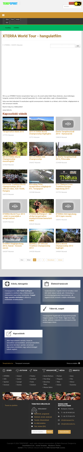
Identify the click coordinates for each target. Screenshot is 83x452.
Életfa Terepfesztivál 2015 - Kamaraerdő (65, 133)
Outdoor (33, 385)
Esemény (73, 385)
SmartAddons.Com (28, 445)
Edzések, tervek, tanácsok (43, 417)
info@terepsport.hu (67, 420)
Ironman (6, 385)
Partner (59, 376)
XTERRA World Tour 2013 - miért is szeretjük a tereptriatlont (14, 216)
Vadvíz (19, 379)
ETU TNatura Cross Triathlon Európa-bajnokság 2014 (64, 186)
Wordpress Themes (54, 445)
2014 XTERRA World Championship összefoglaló (11, 159)
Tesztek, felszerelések (41, 420)
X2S (5, 379)
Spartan (6, 382)
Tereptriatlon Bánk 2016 (13, 132)
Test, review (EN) (40, 426)
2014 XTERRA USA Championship (37, 158)
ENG (7, 22)
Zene (71, 376)
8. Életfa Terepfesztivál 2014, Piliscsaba (66, 158)
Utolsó (60, 260)
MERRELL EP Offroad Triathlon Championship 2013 (39, 246)
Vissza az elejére (73, 363)
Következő (51, 260)
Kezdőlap (8, 28)
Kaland (19, 376)
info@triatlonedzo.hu (68, 424)
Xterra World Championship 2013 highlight (64, 246)
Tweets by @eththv (11, 405)
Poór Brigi (47, 379)
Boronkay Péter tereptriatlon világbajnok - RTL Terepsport (40, 186)
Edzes (7, 19)
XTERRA (16, 28)
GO (78, 46)
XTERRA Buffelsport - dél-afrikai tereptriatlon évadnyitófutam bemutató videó (40, 217)
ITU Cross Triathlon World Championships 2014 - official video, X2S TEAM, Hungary (14, 187)
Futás (32, 382)
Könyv (72, 382)
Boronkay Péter (47, 383)
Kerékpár (33, 379)
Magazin (59, 379)
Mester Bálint (48, 387)
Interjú (17, 19)
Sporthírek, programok (41, 414)
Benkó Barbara (48, 376)
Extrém (19, 385)
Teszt (12, 19)
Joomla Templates (41, 445)
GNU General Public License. (55, 448)
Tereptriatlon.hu (8, 363)
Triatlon (32, 376)
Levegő (19, 382)
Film (71, 379)
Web (58, 382)
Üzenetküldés (64, 432)
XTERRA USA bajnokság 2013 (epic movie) (66, 215)
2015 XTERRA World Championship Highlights (40, 133)
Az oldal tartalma (39, 423)
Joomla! (20, 448)
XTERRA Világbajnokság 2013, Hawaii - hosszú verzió (13, 246)
